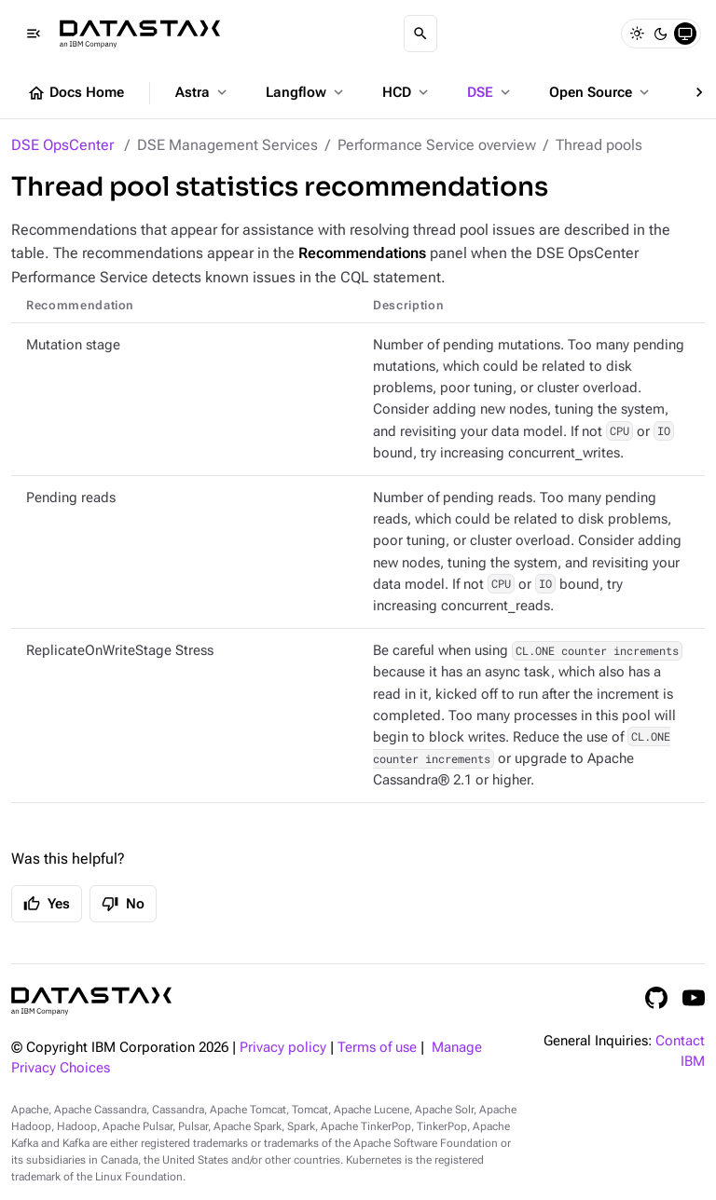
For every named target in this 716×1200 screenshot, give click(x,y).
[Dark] (661, 33)
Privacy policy (283, 1048)
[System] (685, 33)
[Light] (637, 33)
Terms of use (377, 1048)
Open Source (601, 92)
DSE (490, 92)
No (123, 903)
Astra (202, 92)
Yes (46, 903)
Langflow (306, 92)
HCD (407, 92)
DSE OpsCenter (62, 145)
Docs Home (75, 93)
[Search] (420, 33)
